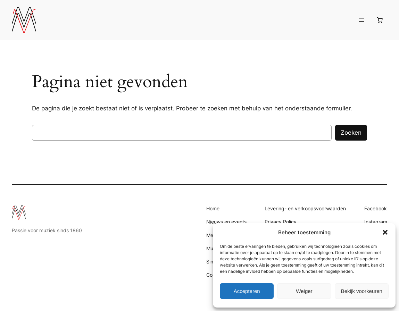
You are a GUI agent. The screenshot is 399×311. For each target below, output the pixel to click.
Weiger (304, 291)
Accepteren (247, 291)
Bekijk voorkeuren (361, 291)
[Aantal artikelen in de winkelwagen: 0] (380, 20)
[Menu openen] (361, 20)
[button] (385, 232)
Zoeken (351, 132)
